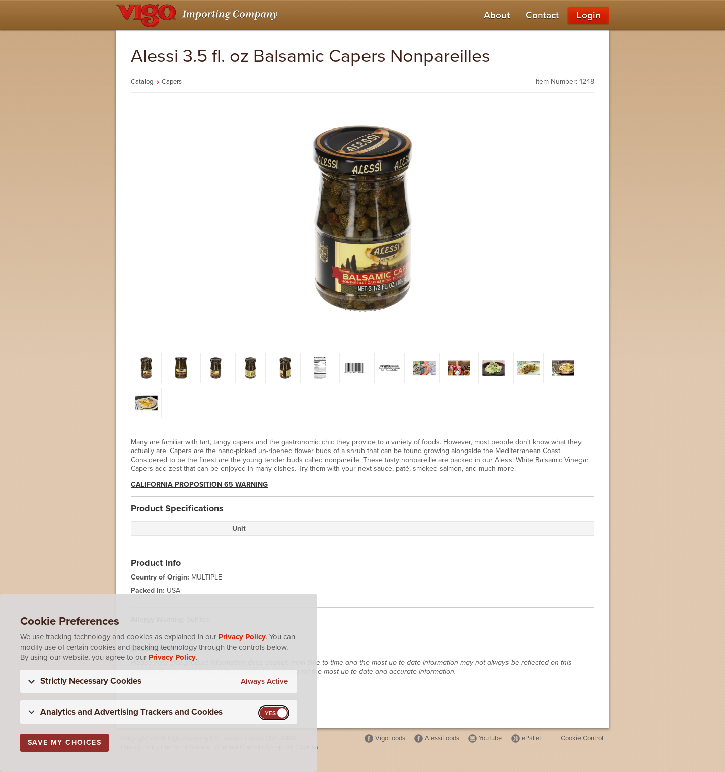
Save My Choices (64, 742)
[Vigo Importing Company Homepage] (198, 15)
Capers (172, 82)
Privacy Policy (242, 636)
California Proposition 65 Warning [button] (199, 484)
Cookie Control (582, 738)
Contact (542, 15)
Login (588, 15)
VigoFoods (390, 738)
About (497, 15)
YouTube (490, 738)
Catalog (142, 82)
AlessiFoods (442, 738)
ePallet (531, 738)
